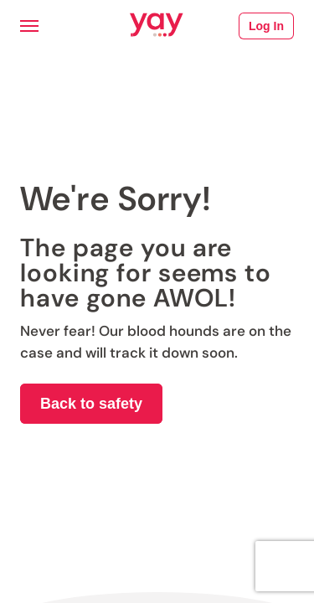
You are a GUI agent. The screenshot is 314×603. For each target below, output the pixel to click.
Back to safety (91, 403)
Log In (266, 26)
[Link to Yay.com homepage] (156, 26)
